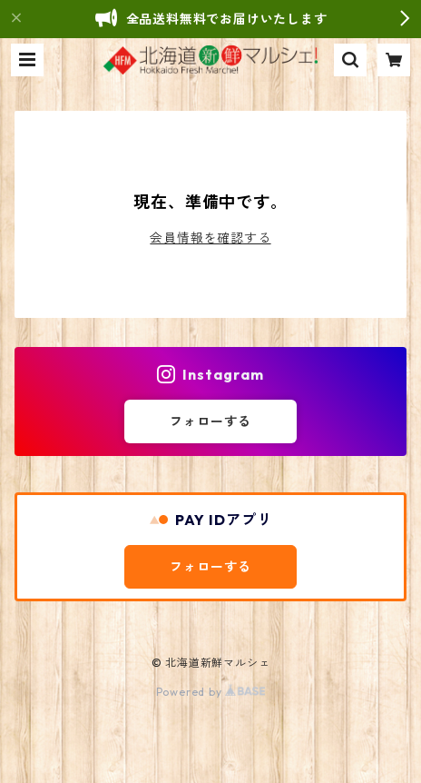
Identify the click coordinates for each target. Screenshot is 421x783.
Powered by (211, 692)
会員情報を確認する (210, 238)
